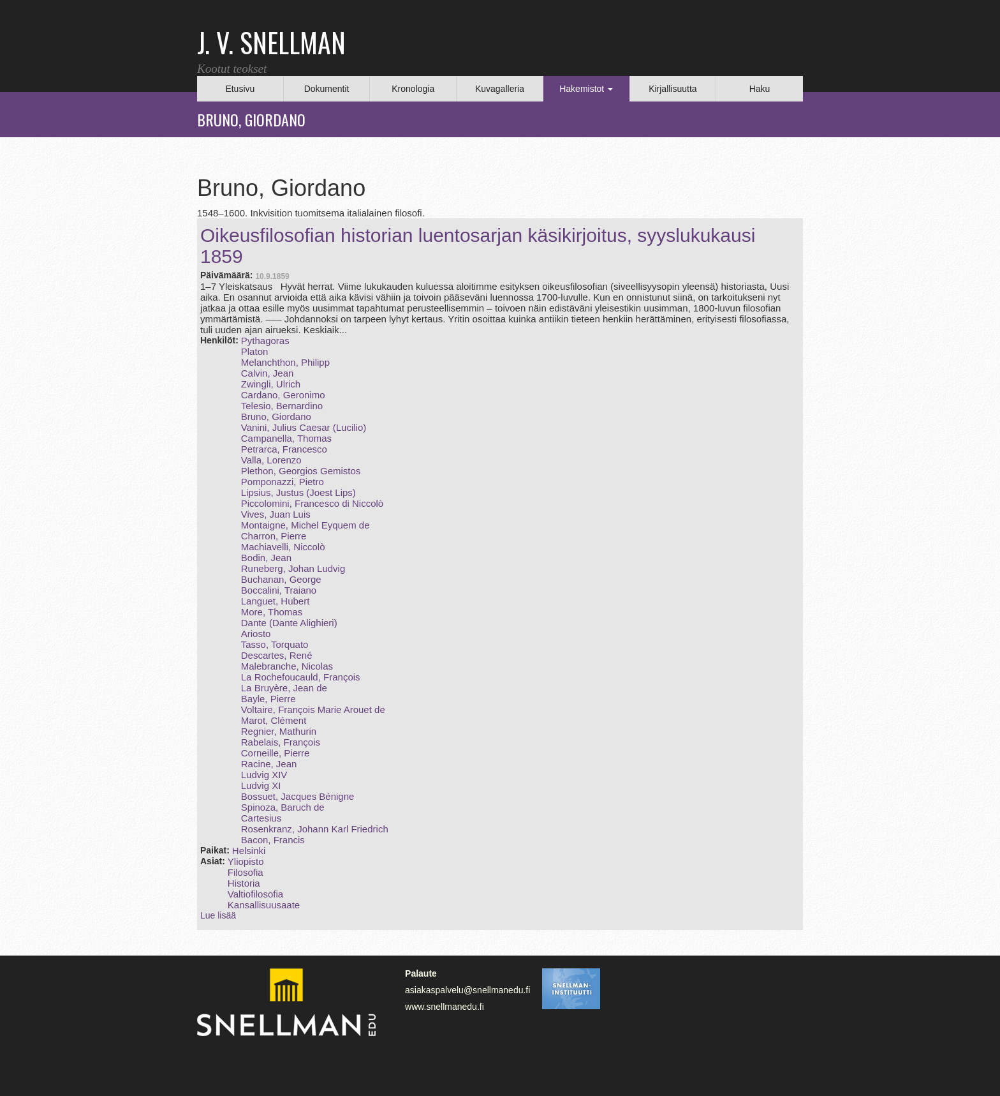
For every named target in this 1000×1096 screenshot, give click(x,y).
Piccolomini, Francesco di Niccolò (312, 503)
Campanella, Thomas (286, 438)
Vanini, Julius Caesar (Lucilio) (303, 427)
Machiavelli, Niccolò (283, 546)
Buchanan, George (281, 579)
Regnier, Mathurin (278, 731)
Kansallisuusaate (264, 904)
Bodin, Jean (266, 557)
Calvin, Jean (267, 373)
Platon (254, 351)
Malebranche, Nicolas (287, 666)
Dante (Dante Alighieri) (289, 622)
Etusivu (239, 89)
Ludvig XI (261, 785)
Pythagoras (265, 340)
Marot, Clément (274, 720)
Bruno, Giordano (276, 416)
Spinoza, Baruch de (283, 807)
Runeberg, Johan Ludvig (293, 568)
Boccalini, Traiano (278, 590)
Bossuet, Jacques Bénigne (298, 796)
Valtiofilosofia (255, 894)
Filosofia (245, 872)
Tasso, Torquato (275, 644)
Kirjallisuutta (672, 89)
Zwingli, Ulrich (270, 384)
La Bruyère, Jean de (284, 687)
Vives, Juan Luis (276, 514)
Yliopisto (246, 861)
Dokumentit (326, 89)
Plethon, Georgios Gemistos (301, 470)
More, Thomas (271, 611)
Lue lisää (218, 915)
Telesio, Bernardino (282, 405)
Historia (244, 883)
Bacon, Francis (273, 839)
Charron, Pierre (274, 535)
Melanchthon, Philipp (285, 362)
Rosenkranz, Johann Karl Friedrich (314, 828)
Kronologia (413, 89)
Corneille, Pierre (275, 752)
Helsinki (249, 850)
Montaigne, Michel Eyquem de (305, 525)
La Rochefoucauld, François (300, 677)
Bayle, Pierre (268, 698)
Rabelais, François (280, 742)
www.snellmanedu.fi (444, 1007)
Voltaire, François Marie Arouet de (313, 709)
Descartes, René (276, 655)
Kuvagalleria (499, 89)
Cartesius (261, 818)
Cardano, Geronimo (283, 394)
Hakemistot (586, 89)
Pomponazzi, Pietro (282, 481)
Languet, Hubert (275, 601)
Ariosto (256, 633)
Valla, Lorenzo (271, 459)
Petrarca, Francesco (284, 449)
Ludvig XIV (264, 774)
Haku (759, 89)
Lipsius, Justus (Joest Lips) (298, 492)
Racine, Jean (269, 763)
